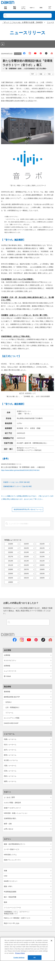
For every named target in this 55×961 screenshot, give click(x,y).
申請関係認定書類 (10, 892)
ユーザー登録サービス (11, 849)
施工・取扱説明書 (10, 897)
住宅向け (8, 702)
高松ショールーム (10, 776)
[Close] (51, 940)
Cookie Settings (19, 957)
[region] (27, 949)
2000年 (42, 578)
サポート (7, 792)
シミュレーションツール (12, 907)
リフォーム (9, 713)
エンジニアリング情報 (11, 718)
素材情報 (7, 691)
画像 (41, 74)
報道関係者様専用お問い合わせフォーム (27, 509)
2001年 (26, 578)
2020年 (10, 552)
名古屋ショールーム (11, 760)
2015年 (42, 556)
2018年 (42, 552)
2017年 (10, 556)
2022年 (26, 548)
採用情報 (7, 666)
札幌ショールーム (10, 739)
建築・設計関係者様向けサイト (14, 844)
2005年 (10, 573)
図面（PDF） (8, 886)
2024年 (42, 544)
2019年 (26, 552)
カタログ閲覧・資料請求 (12, 802)
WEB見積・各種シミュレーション (15, 813)
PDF (32, 74)
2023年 (10, 548)
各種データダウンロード (12, 808)
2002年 (10, 578)
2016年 (26, 556)
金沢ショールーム (10, 750)
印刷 (49, 74)
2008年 (10, 569)
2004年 (26, 573)
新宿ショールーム (10, 755)
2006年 (42, 569)
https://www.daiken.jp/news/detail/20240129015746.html (20, 470)
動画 (5, 902)
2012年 (42, 561)
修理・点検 (8, 824)
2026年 (10, 544)
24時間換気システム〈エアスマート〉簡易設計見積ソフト (17, 912)
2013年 (26, 561)
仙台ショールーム (10, 744)
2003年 (42, 573)
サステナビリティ (10, 660)
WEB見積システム (10, 854)
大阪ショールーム (10, 765)
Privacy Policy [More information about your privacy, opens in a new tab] (20, 953)
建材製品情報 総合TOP (12, 697)
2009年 (42, 565)
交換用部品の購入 (10, 818)
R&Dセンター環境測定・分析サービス (17, 918)
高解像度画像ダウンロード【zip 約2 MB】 (17, 486)
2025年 (26, 544)
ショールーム (9, 734)
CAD (5, 876)
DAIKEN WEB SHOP (11, 723)
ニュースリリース (10, 671)
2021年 (42, 548)
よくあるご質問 (9, 797)
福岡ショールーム (10, 781)
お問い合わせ (8, 829)
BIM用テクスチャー (10, 881)
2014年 (10, 561)
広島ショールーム (10, 771)
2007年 (26, 569)
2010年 (26, 565)
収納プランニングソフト (12, 860)
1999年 (10, 582)
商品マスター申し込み (11, 923)
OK (34, 957)
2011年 (10, 565)
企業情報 (7, 655)
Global (7, 676)
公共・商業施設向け (12, 707)
